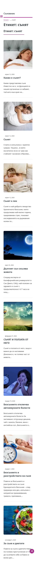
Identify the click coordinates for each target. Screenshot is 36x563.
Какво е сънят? (12, 77)
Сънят (7, 139)
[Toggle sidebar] (1, 16)
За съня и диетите (14, 543)
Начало (6, 20)
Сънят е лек (10, 201)
